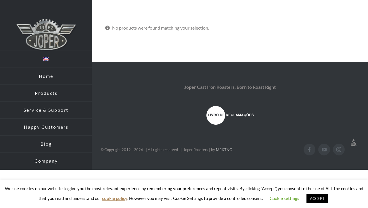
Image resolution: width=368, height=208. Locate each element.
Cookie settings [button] (284, 198)
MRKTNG (224, 149)
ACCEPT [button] (317, 198)
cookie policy (114, 198)
